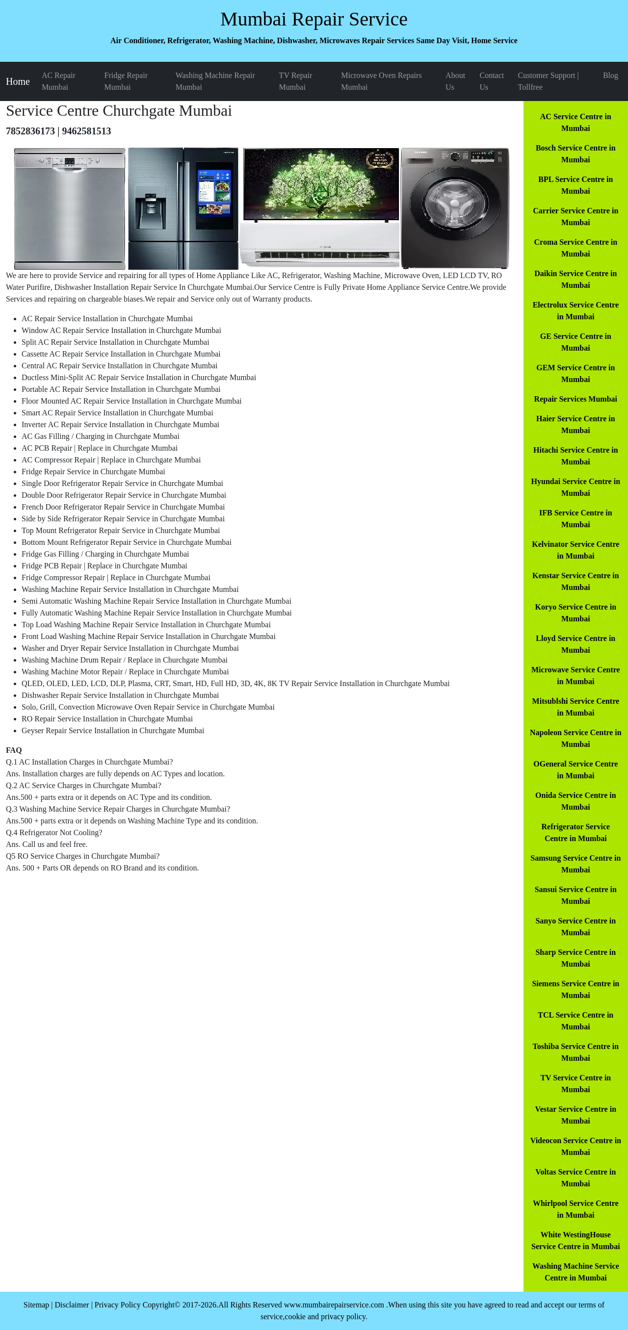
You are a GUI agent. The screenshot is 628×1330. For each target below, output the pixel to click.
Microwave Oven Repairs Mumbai (381, 81)
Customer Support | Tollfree (548, 81)
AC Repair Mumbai (59, 81)
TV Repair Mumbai (296, 81)
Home (18, 81)
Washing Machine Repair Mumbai (215, 81)
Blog (610, 75)
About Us (455, 81)
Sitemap (36, 1305)
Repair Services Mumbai (575, 399)
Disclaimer (71, 1305)
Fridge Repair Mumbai (126, 81)
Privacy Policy (118, 1305)
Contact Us (491, 81)
